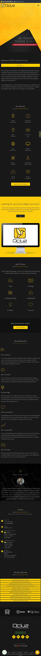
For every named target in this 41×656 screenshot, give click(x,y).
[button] (4, 652)
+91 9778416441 (8, 521)
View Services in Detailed (20, 184)
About (8, 652)
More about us (20, 65)
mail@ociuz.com (19, 1)
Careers (26, 652)
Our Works (19, 652)
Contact (32, 652)
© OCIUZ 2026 (20, 643)
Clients (13, 652)
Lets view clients (20, 331)
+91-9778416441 (7, 1)
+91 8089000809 (8, 523)
